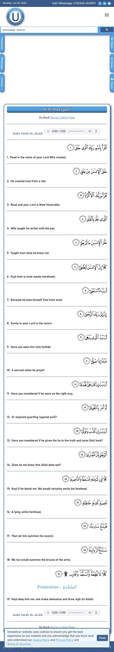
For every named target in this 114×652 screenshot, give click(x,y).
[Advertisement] (57, 70)
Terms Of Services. (19, 644)
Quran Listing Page (63, 117)
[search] (49, 30)
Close (102, 638)
